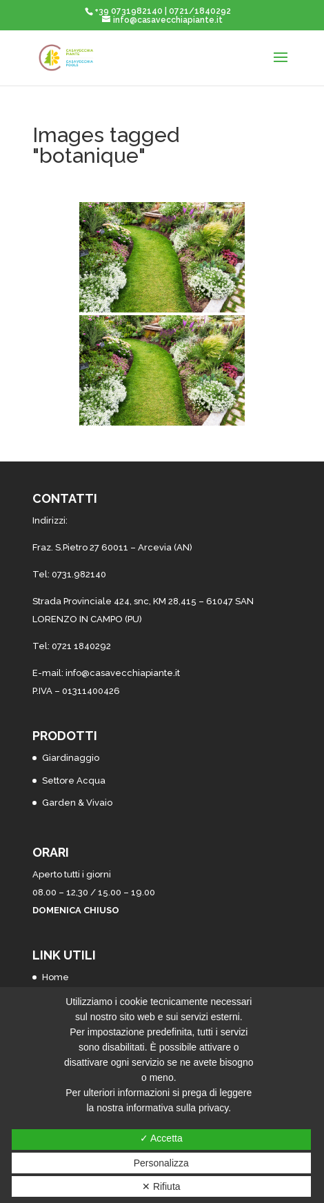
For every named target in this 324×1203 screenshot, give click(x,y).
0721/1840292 (200, 11)
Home (55, 977)
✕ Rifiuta (161, 1186)
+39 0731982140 (128, 11)
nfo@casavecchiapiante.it (124, 673)
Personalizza (161, 1163)
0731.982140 (79, 574)
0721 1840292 (81, 646)
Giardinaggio (70, 758)
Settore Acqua (73, 780)
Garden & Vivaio (77, 802)
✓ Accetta (161, 1138)
